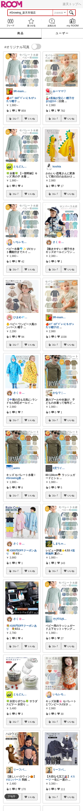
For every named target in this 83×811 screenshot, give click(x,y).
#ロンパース (13, 779)
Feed (10, 22)
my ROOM (72, 22)
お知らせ (52, 22)
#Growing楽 (13, 478)
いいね (31, 118)
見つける (31, 22)
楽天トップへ (72, 4)
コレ (15, 118)
